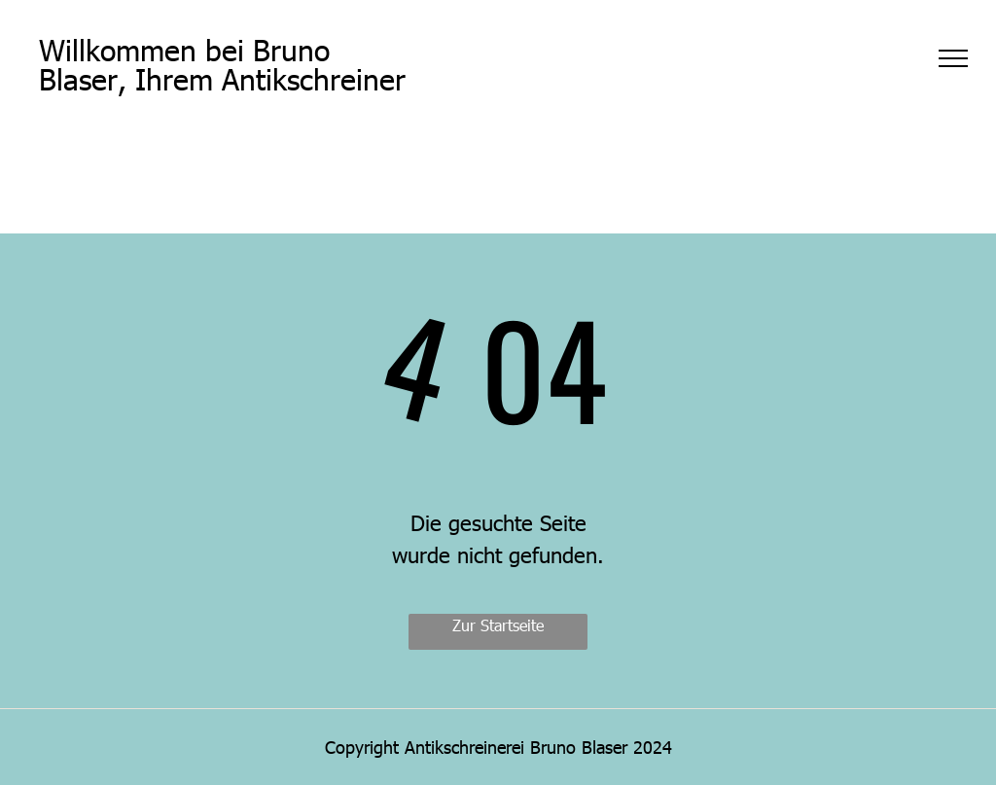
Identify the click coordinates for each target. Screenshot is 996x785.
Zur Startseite (498, 625)
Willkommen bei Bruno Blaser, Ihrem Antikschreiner (222, 63)
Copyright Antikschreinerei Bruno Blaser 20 (489, 746)
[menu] (953, 58)
